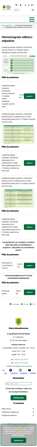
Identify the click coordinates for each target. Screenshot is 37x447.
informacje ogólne (5, 292)
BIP (5, 373)
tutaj (18, 431)
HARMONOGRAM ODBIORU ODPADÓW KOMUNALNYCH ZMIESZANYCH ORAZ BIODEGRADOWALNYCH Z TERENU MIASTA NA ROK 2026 (11, 227)
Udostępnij (15, 304)
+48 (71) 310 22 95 (21, 363)
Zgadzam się (18, 440)
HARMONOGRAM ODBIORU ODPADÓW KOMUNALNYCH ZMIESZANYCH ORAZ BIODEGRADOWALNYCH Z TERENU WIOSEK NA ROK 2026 (11, 163)
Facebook (14, 373)
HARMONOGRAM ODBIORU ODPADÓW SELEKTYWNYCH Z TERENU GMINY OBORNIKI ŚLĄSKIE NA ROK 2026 (8, 96)
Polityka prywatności (9, 415)
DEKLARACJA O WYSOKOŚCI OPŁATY (7, 265)
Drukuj (26, 304)
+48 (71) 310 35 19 (21, 359)
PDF (33, 304)
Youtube (33, 373)
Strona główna (6, 25)
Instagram (23, 373)
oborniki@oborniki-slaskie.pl (22, 366)
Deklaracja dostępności (10, 412)
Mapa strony (6, 409)
